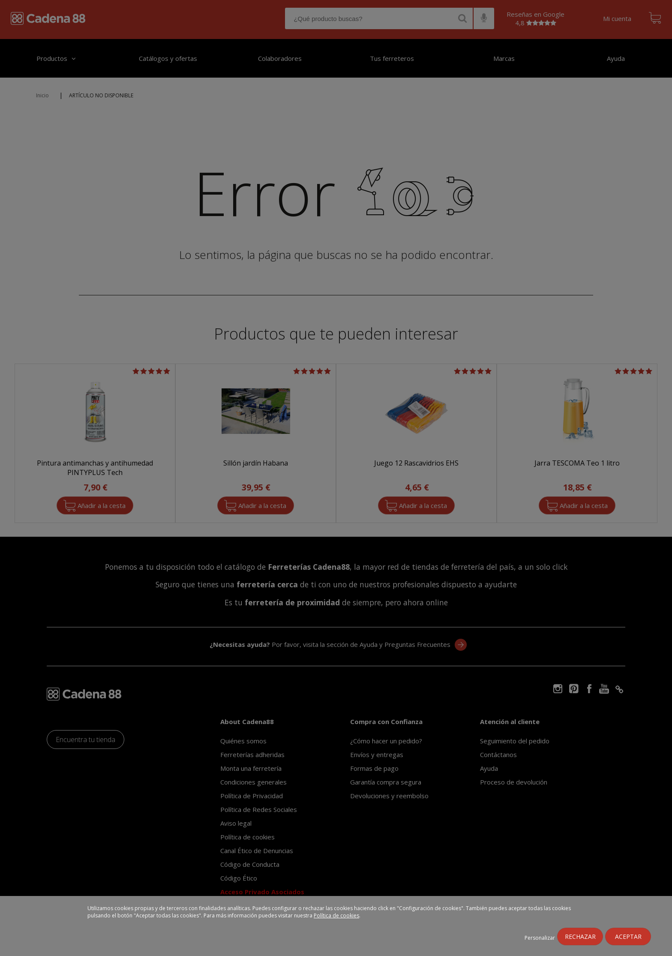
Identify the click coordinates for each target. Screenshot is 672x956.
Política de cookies (336, 915)
